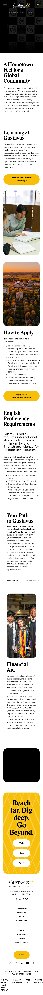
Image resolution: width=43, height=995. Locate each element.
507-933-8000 (21, 899)
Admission (21, 913)
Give (21, 955)
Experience (21, 921)
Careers (21, 939)
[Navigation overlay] (5, 6)
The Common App (16, 346)
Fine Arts (21, 935)
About (22, 917)
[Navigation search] (38, 5)
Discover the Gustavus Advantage (21, 179)
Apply (21, 863)
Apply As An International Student (21, 396)
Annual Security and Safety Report (4, 985)
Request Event (21, 943)
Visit (21, 843)
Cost (21, 853)
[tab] (13, 580)
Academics (21, 909)
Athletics (21, 931)
